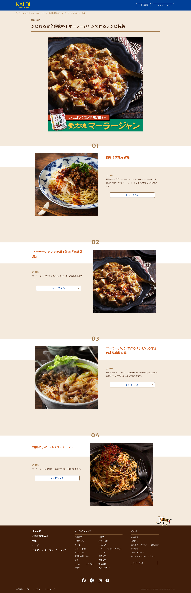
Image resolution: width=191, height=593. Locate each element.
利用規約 (19, 589)
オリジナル (79, 552)
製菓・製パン (104, 568)
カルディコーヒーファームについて (49, 550)
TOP (18, 13)
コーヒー (78, 545)
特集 (34, 541)
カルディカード (137, 552)
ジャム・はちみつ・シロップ (111, 549)
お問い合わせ (138, 563)
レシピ (25, 13)
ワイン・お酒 (80, 549)
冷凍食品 (102, 560)
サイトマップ (49, 589)
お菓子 (101, 537)
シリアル (102, 552)
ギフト (77, 560)
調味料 (77, 568)
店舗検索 (144, 5)
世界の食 (102, 564)
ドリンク (102, 545)
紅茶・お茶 (103, 541)
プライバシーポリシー (34, 589)
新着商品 (78, 537)
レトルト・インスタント (85, 564)
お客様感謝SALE (40, 536)
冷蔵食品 (102, 556)
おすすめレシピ (36, 13)
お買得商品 (79, 541)
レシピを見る (132, 195)
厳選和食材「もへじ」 (84, 556)
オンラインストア (164, 5)
